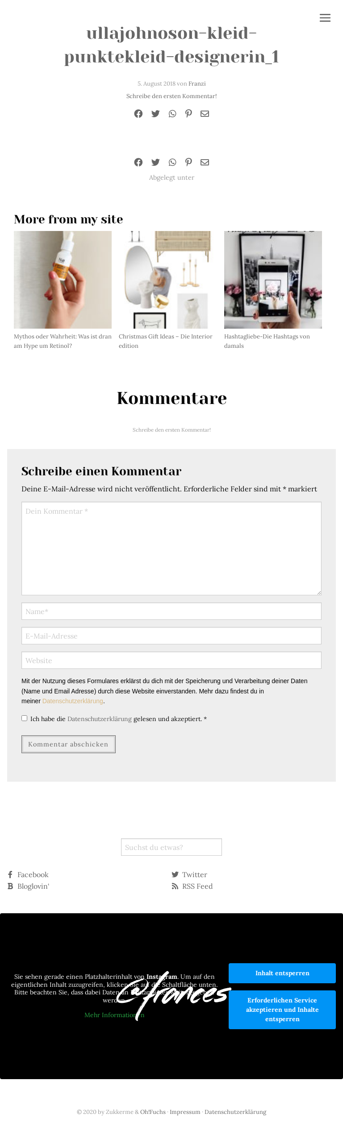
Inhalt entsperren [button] (282, 973)
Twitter (189, 874)
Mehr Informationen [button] (114, 1015)
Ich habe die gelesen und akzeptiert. (114, 719)
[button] (325, 19)
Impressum (185, 1112)
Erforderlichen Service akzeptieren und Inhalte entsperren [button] (282, 1009)
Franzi (197, 83)
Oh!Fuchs (153, 1112)
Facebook (28, 874)
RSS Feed (192, 886)
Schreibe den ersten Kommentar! (171, 96)
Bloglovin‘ (28, 886)
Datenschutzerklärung (72, 701)
